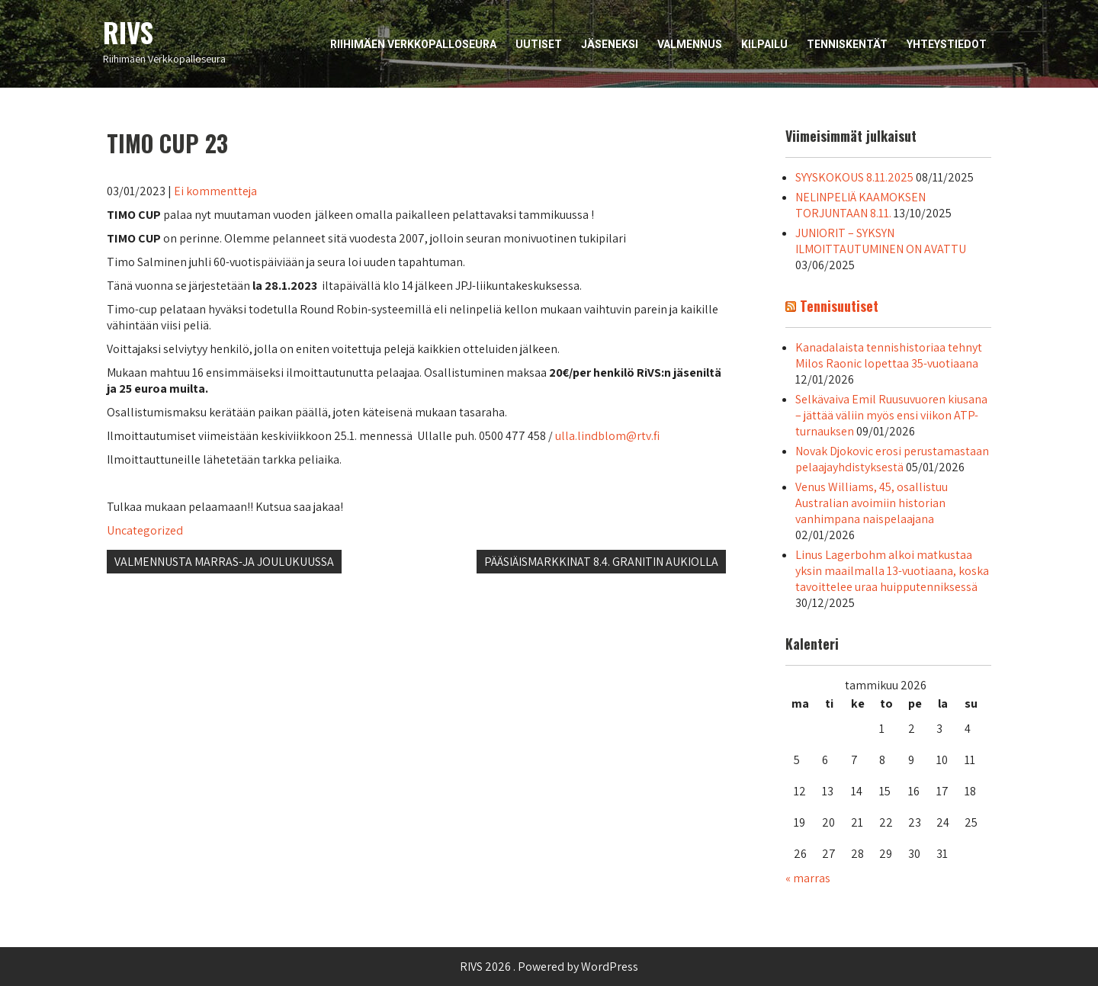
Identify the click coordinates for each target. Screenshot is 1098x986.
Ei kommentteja (215, 191)
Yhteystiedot (947, 44)
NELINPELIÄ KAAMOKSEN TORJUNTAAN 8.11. (860, 205)
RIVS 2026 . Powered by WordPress (549, 967)
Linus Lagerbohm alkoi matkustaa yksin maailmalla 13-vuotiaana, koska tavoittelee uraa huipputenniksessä (892, 571)
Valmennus (689, 44)
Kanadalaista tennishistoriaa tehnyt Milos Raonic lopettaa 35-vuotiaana (888, 355)
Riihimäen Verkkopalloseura (413, 44)
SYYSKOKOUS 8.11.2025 (854, 177)
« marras (807, 878)
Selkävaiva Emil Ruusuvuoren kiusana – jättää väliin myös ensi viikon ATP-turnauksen (891, 415)
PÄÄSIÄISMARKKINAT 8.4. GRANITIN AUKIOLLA (601, 562)
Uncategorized (145, 530)
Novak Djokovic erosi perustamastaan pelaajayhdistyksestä (892, 459)
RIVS (128, 32)
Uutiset (538, 44)
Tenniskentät (847, 44)
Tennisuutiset (839, 306)
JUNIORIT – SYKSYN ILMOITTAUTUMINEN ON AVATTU (880, 241)
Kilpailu (764, 44)
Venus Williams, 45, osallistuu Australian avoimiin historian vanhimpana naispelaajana (871, 503)
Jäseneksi (609, 44)
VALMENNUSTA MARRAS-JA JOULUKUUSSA (224, 562)
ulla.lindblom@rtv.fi (608, 436)
